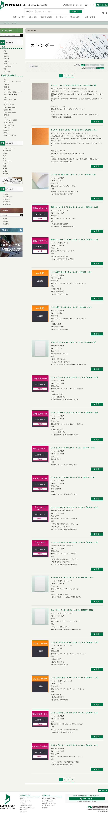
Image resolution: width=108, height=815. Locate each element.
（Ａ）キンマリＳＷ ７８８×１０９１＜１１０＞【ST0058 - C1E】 (74, 642)
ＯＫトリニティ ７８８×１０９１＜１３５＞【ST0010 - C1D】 (73, 477)
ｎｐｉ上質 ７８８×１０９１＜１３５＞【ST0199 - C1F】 (71, 307)
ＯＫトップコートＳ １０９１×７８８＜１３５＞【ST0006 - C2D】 (74, 412)
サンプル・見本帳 (8, 105)
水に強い (6, 194)
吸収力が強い (7, 204)
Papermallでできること (48, 798)
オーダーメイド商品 (9, 112)
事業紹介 (22, 798)
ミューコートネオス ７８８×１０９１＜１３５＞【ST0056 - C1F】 (74, 542)
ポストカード (7, 150)
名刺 (4, 156)
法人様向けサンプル (9, 135)
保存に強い (6, 202)
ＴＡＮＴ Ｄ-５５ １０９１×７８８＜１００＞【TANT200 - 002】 (74, 130)
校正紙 (5, 168)
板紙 (4, 69)
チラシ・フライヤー (9, 148)
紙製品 (5, 133)
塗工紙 (5, 53)
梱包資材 (6, 87)
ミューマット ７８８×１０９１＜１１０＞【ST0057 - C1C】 (72, 577)
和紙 (4, 51)
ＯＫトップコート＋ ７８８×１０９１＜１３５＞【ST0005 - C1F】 (74, 745)
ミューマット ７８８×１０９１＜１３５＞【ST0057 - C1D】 (72, 610)
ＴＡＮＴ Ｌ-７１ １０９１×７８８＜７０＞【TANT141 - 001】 (73, 85)
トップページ (6, 23)
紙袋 (4, 166)
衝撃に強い (6, 199)
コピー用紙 (6, 89)
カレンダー (6, 163)
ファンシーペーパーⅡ (10, 94)
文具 (4, 117)
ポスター (6, 153)
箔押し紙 (6, 84)
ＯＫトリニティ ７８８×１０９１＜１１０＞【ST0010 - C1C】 (73, 448)
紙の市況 (6, 224)
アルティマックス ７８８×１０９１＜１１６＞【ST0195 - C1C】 (74, 342)
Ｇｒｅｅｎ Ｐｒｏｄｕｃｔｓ (12, 82)
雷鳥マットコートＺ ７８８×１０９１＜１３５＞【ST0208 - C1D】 (74, 239)
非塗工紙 (6, 58)
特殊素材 (6, 115)
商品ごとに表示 (90, 68)
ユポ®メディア (8, 127)
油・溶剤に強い (8, 196)
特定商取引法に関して (26, 805)
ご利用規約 (23, 803)
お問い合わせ (23, 811)
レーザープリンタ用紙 (10, 120)
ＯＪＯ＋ (6, 97)
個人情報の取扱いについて (27, 807)
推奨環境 (44, 807)
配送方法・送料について (49, 803)
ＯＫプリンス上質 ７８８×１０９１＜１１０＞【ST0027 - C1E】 (74, 174)
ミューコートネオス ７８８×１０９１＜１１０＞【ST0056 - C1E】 (74, 507)
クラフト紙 (6, 71)
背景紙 (5, 171)
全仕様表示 (100, 68)
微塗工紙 (6, 56)
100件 (96, 65)
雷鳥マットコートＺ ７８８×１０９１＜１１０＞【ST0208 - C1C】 (74, 207)
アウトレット (7, 102)
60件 (91, 65)
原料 (4, 79)
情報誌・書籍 (7, 110)
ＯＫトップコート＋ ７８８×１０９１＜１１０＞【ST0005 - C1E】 (74, 713)
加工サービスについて (48, 805)
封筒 (4, 158)
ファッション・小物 (9, 100)
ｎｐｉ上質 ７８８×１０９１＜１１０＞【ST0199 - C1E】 (71, 272)
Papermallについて (25, 801)
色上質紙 (6, 61)
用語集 (5, 219)
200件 (102, 65)
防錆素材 (6, 130)
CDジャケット (7, 161)
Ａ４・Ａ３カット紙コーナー (12, 92)
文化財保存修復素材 (9, 107)
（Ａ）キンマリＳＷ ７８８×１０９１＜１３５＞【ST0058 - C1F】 (74, 677)
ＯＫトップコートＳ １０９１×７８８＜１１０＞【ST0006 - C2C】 (74, 377)
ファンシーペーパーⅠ (10, 64)
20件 (82, 65)
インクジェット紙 (8, 125)
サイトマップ (23, 809)
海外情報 (6, 221)
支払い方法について (47, 801)
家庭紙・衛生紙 (8, 122)
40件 (87, 65)
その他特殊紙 (7, 66)
